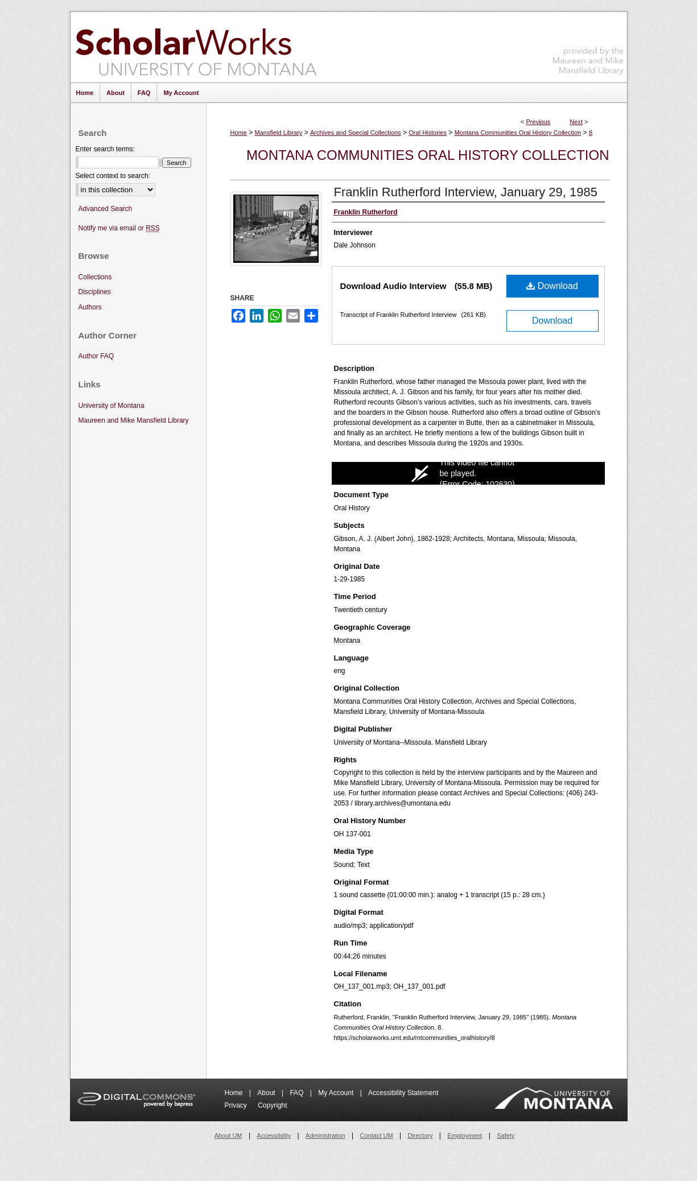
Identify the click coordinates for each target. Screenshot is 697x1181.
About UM (228, 1135)
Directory (419, 1135)
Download (552, 286)
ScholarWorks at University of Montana (196, 47)
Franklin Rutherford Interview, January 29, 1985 (465, 192)
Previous (538, 121)
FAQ (297, 1093)
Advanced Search (106, 209)
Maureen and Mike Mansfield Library (588, 45)
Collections (95, 277)
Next (576, 121)
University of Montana (112, 406)
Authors (90, 307)
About (267, 1093)
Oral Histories (428, 132)
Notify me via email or (119, 228)
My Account (336, 1093)
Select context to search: (113, 176)
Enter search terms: (105, 149)
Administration (325, 1135)
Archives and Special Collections (355, 132)
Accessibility (274, 1135)
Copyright (272, 1105)
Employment (464, 1135)
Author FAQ (96, 356)
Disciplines (95, 292)
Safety (505, 1135)
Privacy (237, 1105)
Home (238, 132)
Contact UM (376, 1135)
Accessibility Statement (403, 1093)
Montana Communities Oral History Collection (518, 132)
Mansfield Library (279, 132)
